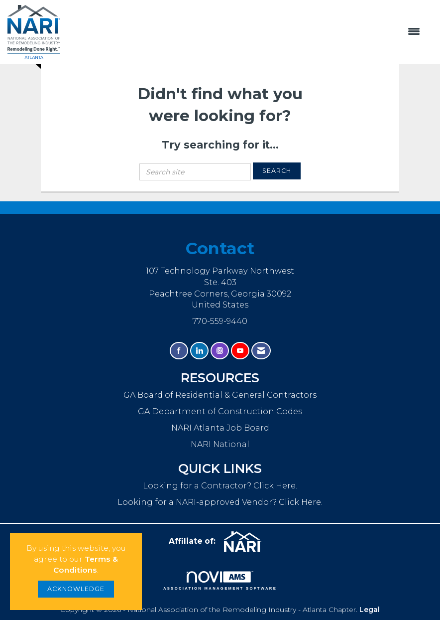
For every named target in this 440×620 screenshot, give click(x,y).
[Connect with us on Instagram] (220, 350)
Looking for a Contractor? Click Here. (220, 485)
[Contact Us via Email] (261, 350)
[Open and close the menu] (245, 32)
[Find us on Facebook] (179, 350)
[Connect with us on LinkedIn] (199, 350)
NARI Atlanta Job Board (220, 428)
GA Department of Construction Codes (220, 411)
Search (276, 170)
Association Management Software (220, 580)
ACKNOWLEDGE (76, 589)
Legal (369, 610)
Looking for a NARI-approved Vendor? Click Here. (220, 502)
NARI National (220, 444)
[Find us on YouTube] (240, 350)
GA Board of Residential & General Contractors (220, 395)
